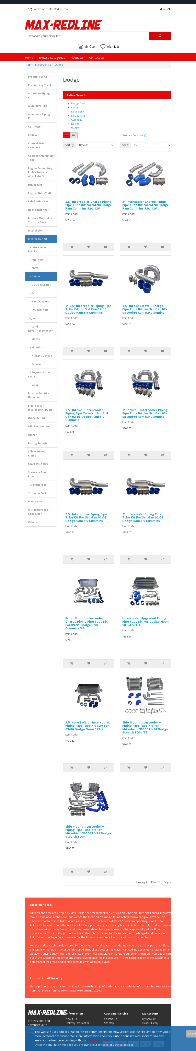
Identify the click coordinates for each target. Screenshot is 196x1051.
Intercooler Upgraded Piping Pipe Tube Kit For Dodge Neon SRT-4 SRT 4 (145, 621)
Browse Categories (52, 57)
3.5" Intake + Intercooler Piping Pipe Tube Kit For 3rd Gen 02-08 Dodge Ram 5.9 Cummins (86, 415)
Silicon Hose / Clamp (36, 453)
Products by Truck (40, 85)
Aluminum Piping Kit (39, 116)
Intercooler (35, 230)
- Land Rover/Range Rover (40, 328)
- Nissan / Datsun (40, 355)
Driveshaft (35, 184)
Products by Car (38, 76)
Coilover (33, 135)
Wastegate (35, 501)
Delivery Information (78, 1023)
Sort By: (69, 145)
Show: (125, 145)
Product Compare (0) (135, 135)
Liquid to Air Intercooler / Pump (40, 407)
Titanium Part (37, 493)
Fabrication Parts (39, 201)
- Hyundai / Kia (38, 310)
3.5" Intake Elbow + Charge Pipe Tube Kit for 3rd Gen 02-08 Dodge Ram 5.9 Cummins (144, 309)
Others (32, 522)
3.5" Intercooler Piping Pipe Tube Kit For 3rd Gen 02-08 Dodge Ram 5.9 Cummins (86, 517)
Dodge (59, 64)
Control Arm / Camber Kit (36, 145)
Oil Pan (32, 435)
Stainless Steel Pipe (37, 474)
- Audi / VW (36, 259)
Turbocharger (37, 484)
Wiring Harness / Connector (39, 512)
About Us (77, 57)
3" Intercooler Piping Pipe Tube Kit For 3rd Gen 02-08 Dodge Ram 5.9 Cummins (142, 517)
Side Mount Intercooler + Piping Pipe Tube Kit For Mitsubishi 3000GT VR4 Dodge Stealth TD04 (88, 831)
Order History (150, 1023)
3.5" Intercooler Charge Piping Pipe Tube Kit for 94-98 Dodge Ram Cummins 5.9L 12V (88, 205)
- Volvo (33, 385)
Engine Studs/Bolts (40, 193)
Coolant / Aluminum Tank (41, 158)
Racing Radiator (38, 443)
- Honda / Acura (39, 301)
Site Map (109, 1023)
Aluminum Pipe (37, 106)
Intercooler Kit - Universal (38, 395)
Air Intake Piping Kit (39, 95)
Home (29, 57)
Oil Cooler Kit (36, 418)
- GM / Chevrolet (39, 285)
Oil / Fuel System (39, 426)
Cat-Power (35, 126)
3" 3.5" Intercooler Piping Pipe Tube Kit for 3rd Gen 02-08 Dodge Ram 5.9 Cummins (88, 309)
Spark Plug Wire (38, 464)
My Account (148, 1019)
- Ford (32, 293)
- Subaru (34, 364)
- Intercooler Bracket (37, 249)
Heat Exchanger (38, 210)
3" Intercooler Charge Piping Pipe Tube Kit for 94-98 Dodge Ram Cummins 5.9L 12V (145, 205)
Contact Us (96, 57)
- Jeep (32, 318)
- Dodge (34, 276)
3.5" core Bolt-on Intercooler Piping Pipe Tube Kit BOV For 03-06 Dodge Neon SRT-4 (87, 725)
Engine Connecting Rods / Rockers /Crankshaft (40, 172)
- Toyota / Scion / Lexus (39, 374)
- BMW (33, 268)
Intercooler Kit (43, 64)
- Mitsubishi (36, 347)
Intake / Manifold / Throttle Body (40, 220)
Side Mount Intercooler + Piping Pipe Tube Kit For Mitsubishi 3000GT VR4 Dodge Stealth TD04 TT (145, 727)
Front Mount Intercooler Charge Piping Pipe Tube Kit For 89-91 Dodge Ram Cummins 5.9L (86, 623)
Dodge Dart (78, 103)
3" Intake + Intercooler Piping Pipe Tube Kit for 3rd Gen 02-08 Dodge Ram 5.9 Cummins (145, 413)
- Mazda (34, 339)
